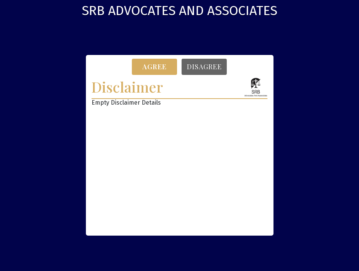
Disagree (204, 66)
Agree (154, 66)
